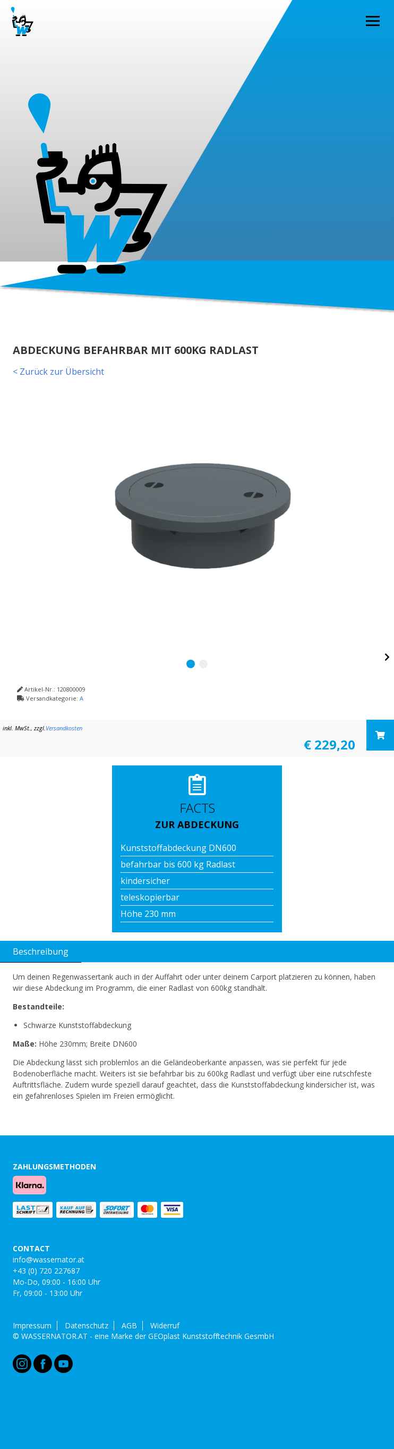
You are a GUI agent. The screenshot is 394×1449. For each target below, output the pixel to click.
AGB (129, 1325)
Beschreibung (40, 951)
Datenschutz (86, 1325)
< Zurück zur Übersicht (58, 371)
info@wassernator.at (48, 1259)
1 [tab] (190, 664)
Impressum (32, 1325)
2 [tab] (203, 664)
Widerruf (164, 1325)
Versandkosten (64, 728)
